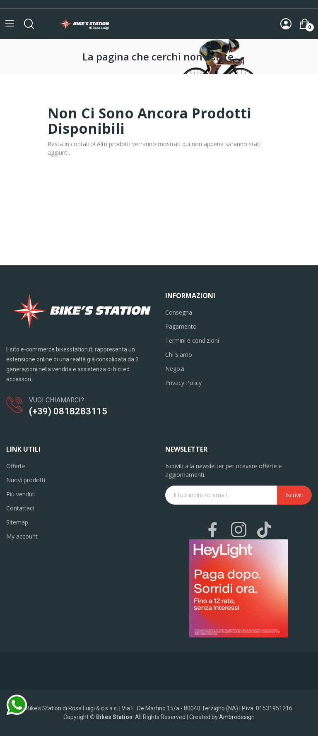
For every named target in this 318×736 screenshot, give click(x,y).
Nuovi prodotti (25, 480)
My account (22, 536)
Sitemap (17, 522)
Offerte (15, 466)
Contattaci (20, 508)
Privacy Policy (183, 383)
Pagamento (181, 326)
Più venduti (21, 494)
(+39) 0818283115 (68, 411)
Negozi (174, 369)
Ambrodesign (237, 717)
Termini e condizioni (192, 340)
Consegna (178, 312)
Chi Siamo (178, 354)
